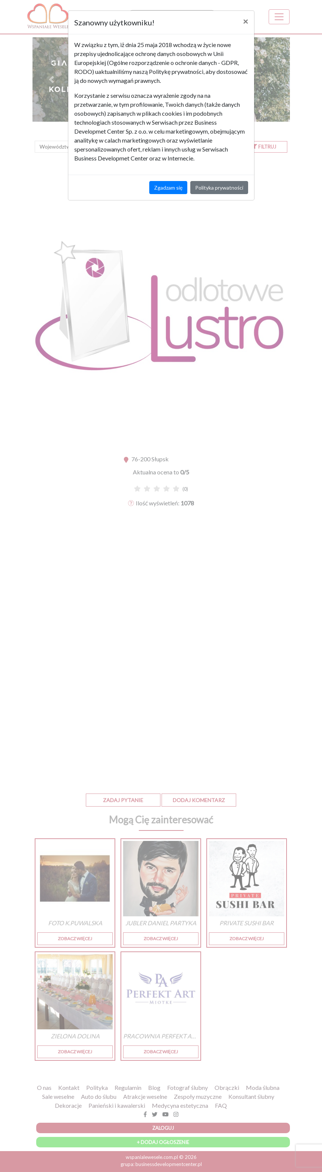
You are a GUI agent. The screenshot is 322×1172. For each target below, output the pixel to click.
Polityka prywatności (219, 187)
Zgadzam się (168, 187)
